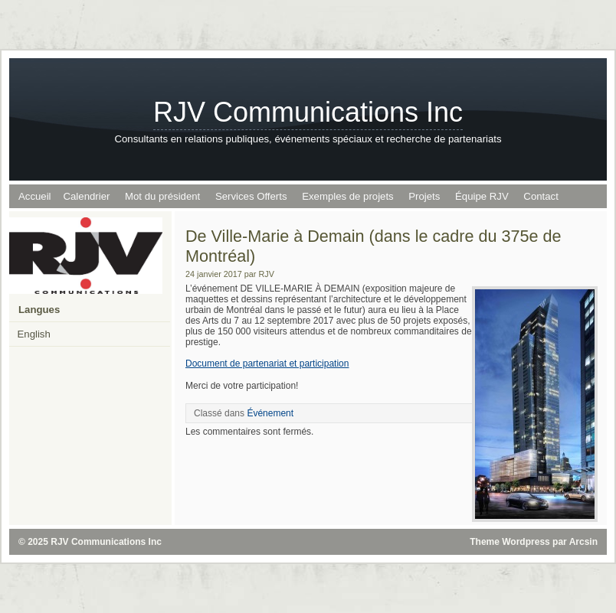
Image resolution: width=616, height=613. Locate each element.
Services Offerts (251, 196)
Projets (424, 196)
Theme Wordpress (509, 541)
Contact (540, 196)
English (34, 334)
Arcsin (583, 541)
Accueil (34, 196)
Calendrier (87, 196)
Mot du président (162, 196)
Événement (270, 413)
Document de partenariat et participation (267, 363)
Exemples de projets (347, 196)
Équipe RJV (482, 196)
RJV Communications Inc (308, 112)
